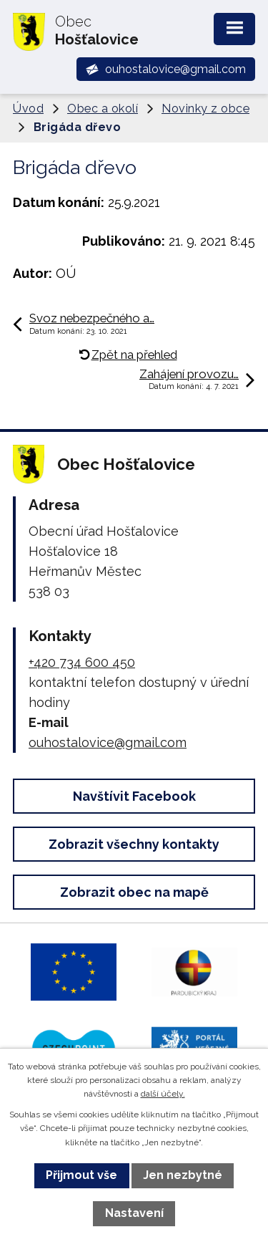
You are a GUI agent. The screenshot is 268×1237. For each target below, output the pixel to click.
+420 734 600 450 (82, 662)
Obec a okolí (102, 108)
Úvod (28, 108)
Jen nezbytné (182, 1175)
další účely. (163, 1094)
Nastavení (134, 1213)
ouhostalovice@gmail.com (108, 742)
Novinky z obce (205, 108)
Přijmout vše (81, 1175)
